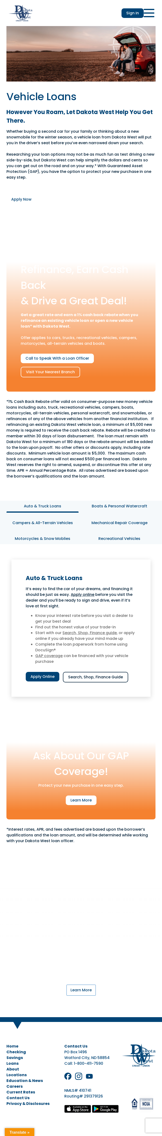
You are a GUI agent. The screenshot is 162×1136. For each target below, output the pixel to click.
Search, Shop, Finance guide (89, 633)
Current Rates (20, 1092)
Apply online (82, 594)
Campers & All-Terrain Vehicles (42, 523)
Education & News (24, 1080)
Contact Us (18, 1098)
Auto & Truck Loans (42, 506)
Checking (16, 1052)
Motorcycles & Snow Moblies (42, 538)
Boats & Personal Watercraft (119, 506)
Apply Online (42, 676)
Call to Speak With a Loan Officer (57, 358)
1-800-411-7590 (88, 1063)
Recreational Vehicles (119, 538)
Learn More (81, 800)
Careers (14, 1086)
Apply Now (21, 199)
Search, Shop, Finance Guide (95, 677)
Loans (12, 1063)
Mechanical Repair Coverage (119, 523)
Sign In (132, 13)
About (12, 1069)
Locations (16, 1075)
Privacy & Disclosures (28, 1103)
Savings (14, 1057)
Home (12, 1046)
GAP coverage (49, 656)
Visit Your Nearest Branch (50, 372)
